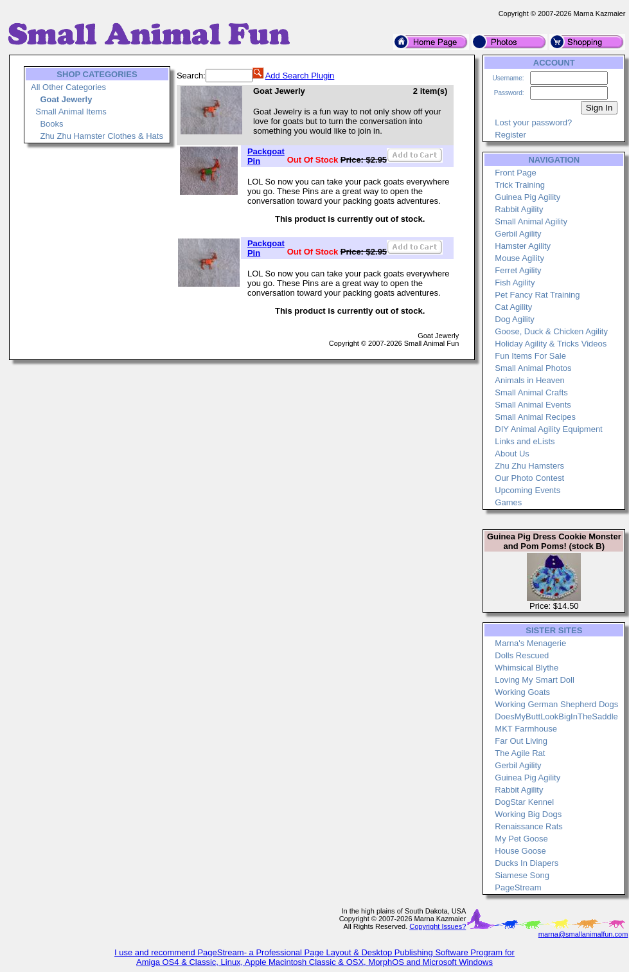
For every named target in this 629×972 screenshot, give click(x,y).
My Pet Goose (521, 838)
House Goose (520, 851)
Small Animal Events (533, 405)
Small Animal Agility (531, 221)
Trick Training (520, 185)
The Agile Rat (520, 753)
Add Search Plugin (300, 75)
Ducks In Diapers (526, 863)
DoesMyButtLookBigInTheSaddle (556, 716)
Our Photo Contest (529, 478)
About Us (512, 453)
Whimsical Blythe (526, 667)
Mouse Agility (519, 258)
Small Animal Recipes (535, 417)
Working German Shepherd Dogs (556, 704)
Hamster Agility (523, 246)
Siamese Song (522, 875)
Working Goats (522, 692)
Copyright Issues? (437, 926)
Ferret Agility (518, 270)
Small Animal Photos (533, 368)
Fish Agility (515, 282)
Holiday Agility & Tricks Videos (551, 343)
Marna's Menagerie (530, 643)
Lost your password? (533, 122)
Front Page (515, 172)
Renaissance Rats (529, 826)
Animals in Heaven (529, 380)
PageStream (518, 887)
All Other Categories (68, 87)
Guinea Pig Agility (527, 197)
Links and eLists (524, 441)
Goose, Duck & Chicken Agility (551, 331)
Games (508, 502)
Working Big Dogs (528, 814)
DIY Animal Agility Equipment (548, 429)
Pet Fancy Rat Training (537, 295)
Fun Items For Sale (530, 356)
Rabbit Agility (519, 209)
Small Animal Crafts (531, 392)
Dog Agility (514, 319)
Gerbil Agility (518, 234)
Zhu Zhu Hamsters (529, 466)
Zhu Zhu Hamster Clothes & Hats (101, 136)
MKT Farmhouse (526, 729)
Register (510, 135)
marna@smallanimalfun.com (583, 934)
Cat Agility (513, 307)
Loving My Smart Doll (534, 680)
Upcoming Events (527, 490)
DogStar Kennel (524, 802)
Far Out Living (521, 741)
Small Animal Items (71, 111)
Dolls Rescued (522, 655)
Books (51, 124)
